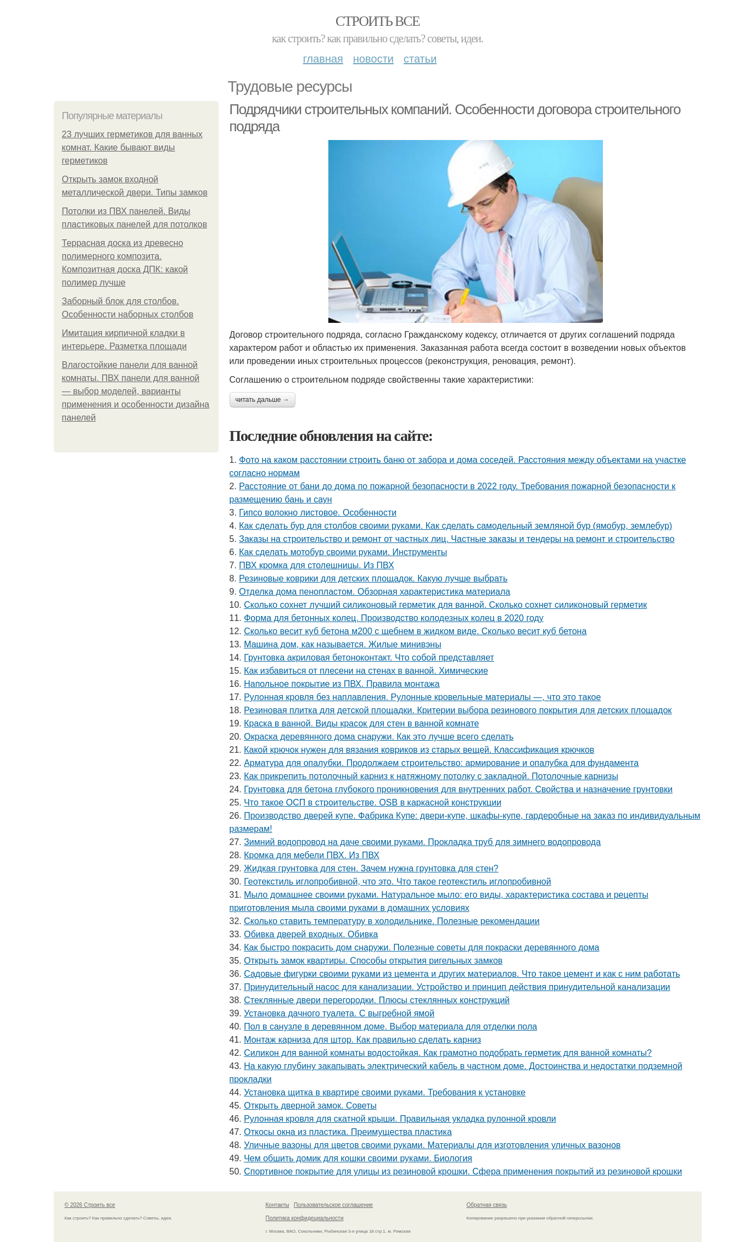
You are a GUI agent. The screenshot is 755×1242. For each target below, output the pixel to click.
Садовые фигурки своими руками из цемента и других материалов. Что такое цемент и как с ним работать (462, 973)
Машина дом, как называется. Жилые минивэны (342, 644)
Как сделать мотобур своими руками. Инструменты (343, 552)
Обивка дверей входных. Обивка (311, 934)
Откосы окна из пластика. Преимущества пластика (348, 1132)
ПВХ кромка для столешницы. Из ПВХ (316, 565)
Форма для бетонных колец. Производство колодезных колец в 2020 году (394, 618)
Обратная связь (487, 1205)
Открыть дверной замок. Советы (310, 1105)
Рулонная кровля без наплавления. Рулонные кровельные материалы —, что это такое (422, 697)
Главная (323, 59)
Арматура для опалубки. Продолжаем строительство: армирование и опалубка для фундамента (441, 763)
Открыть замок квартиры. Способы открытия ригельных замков (373, 960)
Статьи (420, 59)
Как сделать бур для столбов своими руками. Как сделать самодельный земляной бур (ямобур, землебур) (455, 525)
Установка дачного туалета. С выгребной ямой (339, 1013)
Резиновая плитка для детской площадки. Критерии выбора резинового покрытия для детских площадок (458, 710)
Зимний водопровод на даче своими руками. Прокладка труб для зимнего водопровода (422, 842)
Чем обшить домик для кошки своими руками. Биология (358, 1158)
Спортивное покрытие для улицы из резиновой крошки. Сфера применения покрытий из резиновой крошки (463, 1171)
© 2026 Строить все (90, 1205)
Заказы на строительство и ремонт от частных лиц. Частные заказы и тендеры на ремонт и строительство (456, 539)
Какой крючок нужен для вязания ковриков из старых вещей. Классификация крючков (419, 749)
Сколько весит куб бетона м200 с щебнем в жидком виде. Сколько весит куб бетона (415, 631)
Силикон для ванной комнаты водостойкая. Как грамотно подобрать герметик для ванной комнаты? (448, 1053)
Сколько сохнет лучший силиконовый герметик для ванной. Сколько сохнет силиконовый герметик (445, 604)
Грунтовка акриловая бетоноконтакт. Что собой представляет (369, 657)
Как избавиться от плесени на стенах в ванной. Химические (366, 670)
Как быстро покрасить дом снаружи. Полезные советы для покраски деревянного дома (421, 947)
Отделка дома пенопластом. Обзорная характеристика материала (374, 591)
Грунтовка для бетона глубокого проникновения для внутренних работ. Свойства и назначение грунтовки (458, 789)
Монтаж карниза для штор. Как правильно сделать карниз (362, 1039)
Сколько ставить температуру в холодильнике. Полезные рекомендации (392, 921)
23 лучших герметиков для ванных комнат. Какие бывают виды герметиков (132, 147)
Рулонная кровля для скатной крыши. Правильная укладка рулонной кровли (400, 1118)
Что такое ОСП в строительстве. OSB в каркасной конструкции (372, 802)
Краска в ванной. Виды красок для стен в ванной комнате (361, 723)
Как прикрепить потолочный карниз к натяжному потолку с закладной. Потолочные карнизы (431, 776)
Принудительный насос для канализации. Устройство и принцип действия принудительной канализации (457, 987)
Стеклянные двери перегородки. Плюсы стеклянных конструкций (377, 1000)
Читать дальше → (262, 400)
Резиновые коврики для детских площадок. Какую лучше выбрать (373, 578)
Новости (373, 59)
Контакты (277, 1205)
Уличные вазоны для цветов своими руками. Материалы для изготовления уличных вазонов (432, 1145)
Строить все (377, 21)
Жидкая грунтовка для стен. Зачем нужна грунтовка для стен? (371, 868)
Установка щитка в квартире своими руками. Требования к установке (384, 1092)
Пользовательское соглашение (333, 1205)
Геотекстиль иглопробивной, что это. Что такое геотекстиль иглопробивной (397, 881)
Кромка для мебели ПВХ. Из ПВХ (311, 855)
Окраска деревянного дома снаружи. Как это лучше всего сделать (378, 736)
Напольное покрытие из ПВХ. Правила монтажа (342, 684)
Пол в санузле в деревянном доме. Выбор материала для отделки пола (390, 1026)
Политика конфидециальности (305, 1218)
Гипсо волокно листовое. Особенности (317, 512)
